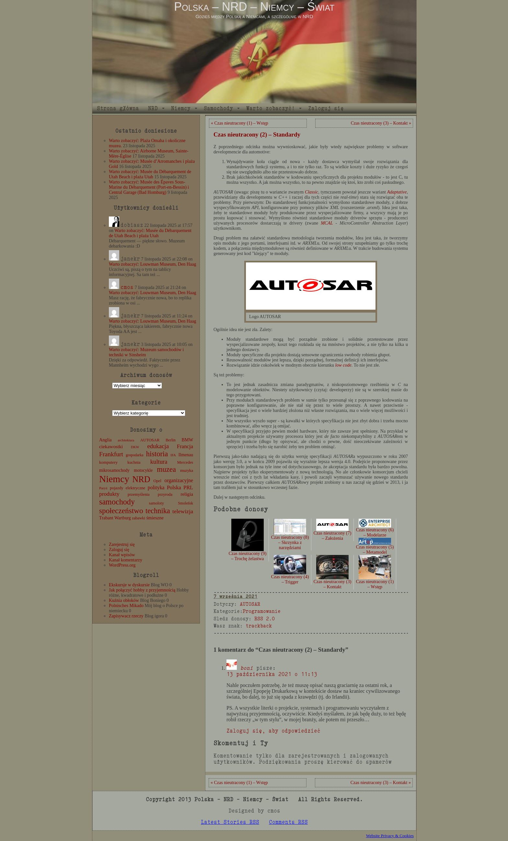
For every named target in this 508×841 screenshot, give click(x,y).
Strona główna (118, 108)
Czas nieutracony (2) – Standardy (257, 134)
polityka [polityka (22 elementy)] (156, 487)
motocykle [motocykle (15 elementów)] (143, 470)
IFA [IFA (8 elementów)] (173, 455)
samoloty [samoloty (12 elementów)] (156, 503)
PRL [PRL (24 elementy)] (188, 487)
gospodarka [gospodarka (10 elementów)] (134, 455)
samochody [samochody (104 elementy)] (117, 501)
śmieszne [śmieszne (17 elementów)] (155, 517)
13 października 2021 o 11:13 (271, 674)
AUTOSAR (250, 604)
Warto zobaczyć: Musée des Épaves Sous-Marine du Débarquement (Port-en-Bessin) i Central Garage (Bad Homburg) (149, 187)
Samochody (218, 108)
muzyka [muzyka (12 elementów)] (186, 470)
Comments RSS (288, 822)
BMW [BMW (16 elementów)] (187, 439)
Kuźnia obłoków (124, 600)
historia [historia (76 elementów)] (157, 454)
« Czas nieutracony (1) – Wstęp (239, 123)
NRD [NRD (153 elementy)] (141, 479)
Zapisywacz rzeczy (126, 616)
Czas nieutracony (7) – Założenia (333, 531)
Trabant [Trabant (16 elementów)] (106, 517)
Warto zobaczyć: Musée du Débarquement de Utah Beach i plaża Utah (150, 174)
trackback (259, 625)
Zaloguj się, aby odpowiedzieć (273, 731)
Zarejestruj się (122, 544)
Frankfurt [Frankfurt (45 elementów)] (111, 454)
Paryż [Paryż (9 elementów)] (103, 488)
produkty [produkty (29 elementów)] (109, 494)
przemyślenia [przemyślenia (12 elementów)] (139, 494)
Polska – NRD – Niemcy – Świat (254, 6)
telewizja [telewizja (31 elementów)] (182, 511)
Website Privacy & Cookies (390, 835)
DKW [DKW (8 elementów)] (135, 447)
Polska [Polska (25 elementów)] (174, 487)
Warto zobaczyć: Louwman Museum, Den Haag (152, 264)
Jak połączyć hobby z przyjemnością (142, 590)
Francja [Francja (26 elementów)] (185, 446)
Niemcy (180, 108)
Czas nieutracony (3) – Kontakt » (381, 123)
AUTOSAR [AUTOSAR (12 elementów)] (150, 440)
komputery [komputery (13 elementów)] (108, 462)
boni (246, 668)
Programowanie (262, 611)
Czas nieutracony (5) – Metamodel (375, 546)
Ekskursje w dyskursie (129, 584)
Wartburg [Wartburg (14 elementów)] (122, 517)
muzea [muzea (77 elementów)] (166, 469)
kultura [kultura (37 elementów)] (158, 461)
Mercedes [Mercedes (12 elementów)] (185, 462)
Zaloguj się (326, 108)
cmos (127, 287)
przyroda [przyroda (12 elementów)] (165, 494)
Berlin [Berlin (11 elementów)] (171, 440)
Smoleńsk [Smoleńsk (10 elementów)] (185, 503)
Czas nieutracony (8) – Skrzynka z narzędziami (290, 537)
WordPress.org (122, 565)
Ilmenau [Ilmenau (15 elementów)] (186, 454)
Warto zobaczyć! (270, 108)
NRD (153, 108)
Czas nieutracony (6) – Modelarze (375, 528)
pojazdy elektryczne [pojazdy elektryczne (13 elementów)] (127, 487)
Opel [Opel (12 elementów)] (157, 481)
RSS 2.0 (264, 618)
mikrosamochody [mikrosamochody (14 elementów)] (114, 470)
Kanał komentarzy (125, 560)
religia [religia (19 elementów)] (187, 494)
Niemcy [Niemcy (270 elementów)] (114, 479)
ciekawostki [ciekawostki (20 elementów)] (111, 446)
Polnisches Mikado (126, 605)
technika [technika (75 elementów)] (157, 511)
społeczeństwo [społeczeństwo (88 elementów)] (121, 510)
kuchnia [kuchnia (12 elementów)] (133, 462)
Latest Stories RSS (230, 822)
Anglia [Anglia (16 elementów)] (105, 439)
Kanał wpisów (122, 554)
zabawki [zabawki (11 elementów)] (138, 518)
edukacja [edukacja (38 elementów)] (158, 446)
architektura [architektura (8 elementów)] (126, 440)
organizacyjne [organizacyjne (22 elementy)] (179, 480)
